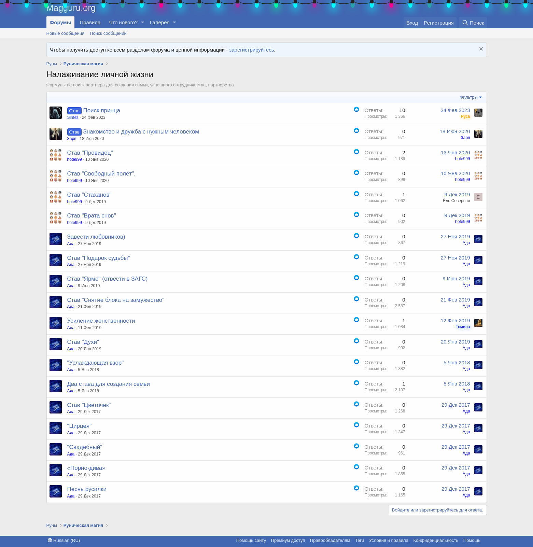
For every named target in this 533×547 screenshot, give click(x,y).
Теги (359, 540)
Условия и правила (388, 540)
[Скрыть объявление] (480, 49)
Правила (90, 22)
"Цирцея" (79, 426)
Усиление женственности (101, 321)
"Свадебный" (84, 447)
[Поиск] (473, 22)
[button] (142, 22)
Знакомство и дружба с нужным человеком (141, 131)
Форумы (60, 22)
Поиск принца (101, 110)
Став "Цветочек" (89, 405)
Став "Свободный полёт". (101, 173)
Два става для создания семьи (108, 384)
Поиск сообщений (108, 33)
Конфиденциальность (435, 540)
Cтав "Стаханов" (89, 195)
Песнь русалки (87, 489)
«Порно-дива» (86, 468)
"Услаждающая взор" (95, 363)
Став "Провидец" (90, 153)
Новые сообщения (65, 33)
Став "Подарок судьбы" (98, 258)
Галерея (160, 22)
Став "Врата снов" (91, 215)
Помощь (471, 540)
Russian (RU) (64, 540)
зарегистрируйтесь (251, 50)
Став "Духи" (83, 342)
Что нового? (123, 22)
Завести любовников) (96, 237)
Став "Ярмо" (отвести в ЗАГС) (107, 279)
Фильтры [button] (469, 97)
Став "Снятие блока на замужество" (116, 300)
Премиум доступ (288, 540)
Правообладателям (330, 540)
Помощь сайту (251, 540)
